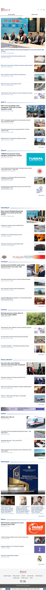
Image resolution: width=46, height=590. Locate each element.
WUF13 (3, 102)
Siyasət (3, 150)
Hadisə (3, 413)
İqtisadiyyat (5, 208)
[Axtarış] (38, 10)
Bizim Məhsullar (30, 575)
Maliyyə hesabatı (16, 575)
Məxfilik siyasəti (24, 577)
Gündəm (4, 310)
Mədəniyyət (5, 462)
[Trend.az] (5, 9)
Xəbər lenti (34, 14)
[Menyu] (44, 10)
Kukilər (31, 577)
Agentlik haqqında (7, 575)
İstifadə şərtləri (16, 577)
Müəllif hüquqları (39, 575)
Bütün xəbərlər (41, 147)
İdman (3, 519)
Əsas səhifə (11, 14)
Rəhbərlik (23, 575)
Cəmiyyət (4, 262)
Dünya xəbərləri (6, 360)
